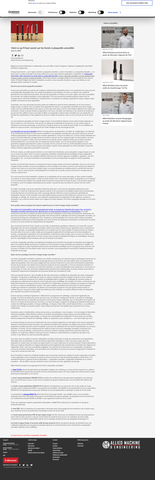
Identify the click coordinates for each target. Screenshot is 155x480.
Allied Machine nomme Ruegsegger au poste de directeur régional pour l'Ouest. (117, 121)
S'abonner (11, 460)
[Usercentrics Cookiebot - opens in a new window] (14, 27)
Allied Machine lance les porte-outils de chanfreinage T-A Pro (115, 86)
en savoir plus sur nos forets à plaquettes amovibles (29, 435)
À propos (55, 443)
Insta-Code (31, 443)
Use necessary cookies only (137, 18)
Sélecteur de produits (33, 448)
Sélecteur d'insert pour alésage (36, 452)
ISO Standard (56, 457)
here (34, 18)
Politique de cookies (58, 452)
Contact (5, 452)
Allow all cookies (137, 5)
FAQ (4, 455)
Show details (113, 27)
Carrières (55, 445)
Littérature (80, 443)
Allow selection (137, 12)
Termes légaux (56, 450)
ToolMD (30, 450)
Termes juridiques (57, 448)
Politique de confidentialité (60, 455)
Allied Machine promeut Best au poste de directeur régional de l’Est (116, 53)
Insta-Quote (31, 445)
